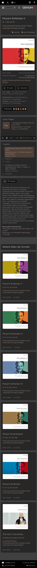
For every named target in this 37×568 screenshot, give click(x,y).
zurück (16, 32)
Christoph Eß (10, 541)
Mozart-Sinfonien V (12, 283)
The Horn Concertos (13, 534)
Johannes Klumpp (13, 28)
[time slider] (26, 138)
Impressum (30, 565)
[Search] (9, 7)
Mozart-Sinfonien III (13, 383)
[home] (3, 8)
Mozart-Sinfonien (11, 484)
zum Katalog (28, 32)
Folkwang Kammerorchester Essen (17, 26)
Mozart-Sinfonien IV (13, 333)
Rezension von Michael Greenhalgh (16, 232)
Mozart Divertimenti (13, 434)
